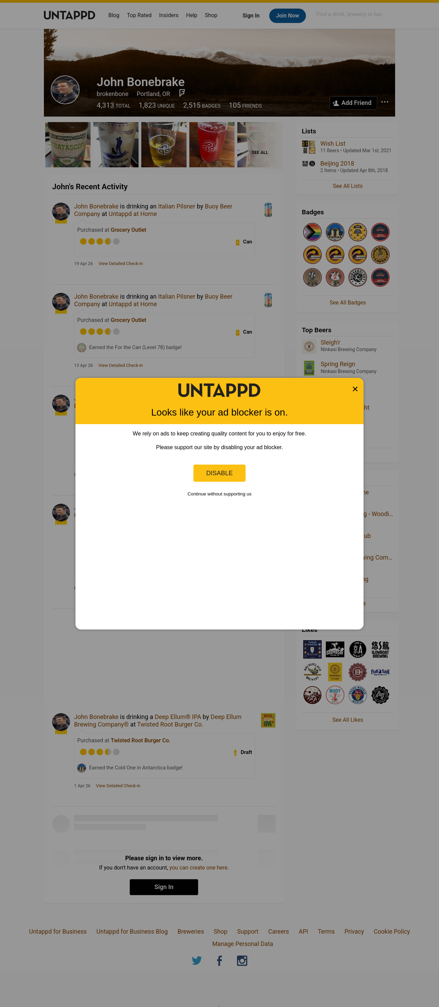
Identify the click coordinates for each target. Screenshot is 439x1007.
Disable (219, 473)
